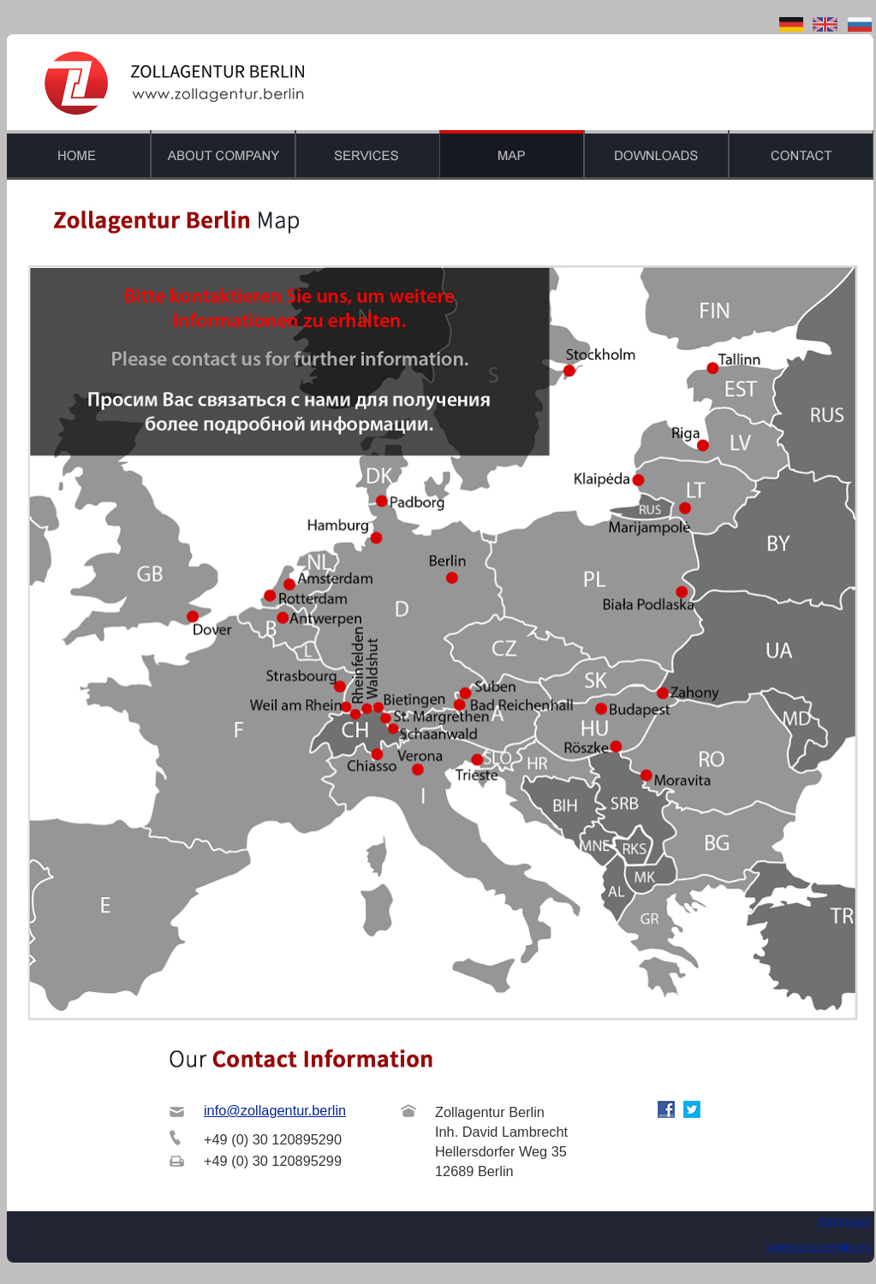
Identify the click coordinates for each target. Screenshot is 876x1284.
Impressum (844, 1222)
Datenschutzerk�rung (818, 1247)
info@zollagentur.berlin (275, 1110)
